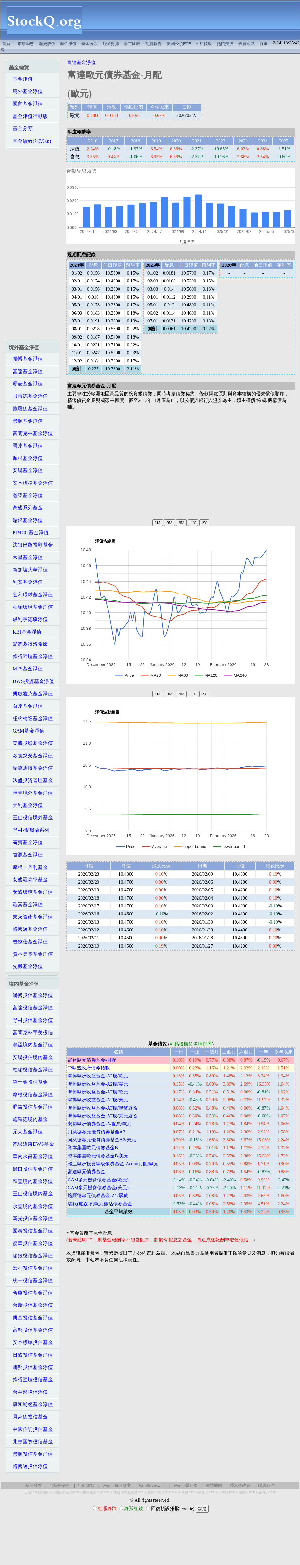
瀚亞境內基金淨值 (31, 1044)
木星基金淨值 (26, 557)
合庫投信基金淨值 (31, 1292)
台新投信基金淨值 (31, 1305)
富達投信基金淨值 (31, 1007)
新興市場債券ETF (160, 1492)
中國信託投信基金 (31, 1429)
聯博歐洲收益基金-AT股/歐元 (98, 1091)
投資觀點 (246, 43)
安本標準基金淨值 (31, 483)
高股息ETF (206, 1492)
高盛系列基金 (26, 507)
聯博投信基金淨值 (31, 995)
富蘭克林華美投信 (31, 1032)
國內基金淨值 (26, 104)
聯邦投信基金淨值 (31, 1367)
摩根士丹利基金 (28, 867)
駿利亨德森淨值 (28, 619)
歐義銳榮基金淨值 (31, 755)
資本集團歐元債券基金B (93, 1147)
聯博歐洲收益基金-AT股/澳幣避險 (102, 1107)
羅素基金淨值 (26, 904)
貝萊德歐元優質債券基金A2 (96, 1131)
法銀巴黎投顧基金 (31, 545)
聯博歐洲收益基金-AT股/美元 (98, 1099)
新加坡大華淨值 (28, 569)
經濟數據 (111, 43)
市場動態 (26, 43)
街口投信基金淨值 (31, 1169)
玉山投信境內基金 (31, 1193)
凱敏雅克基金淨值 (31, 693)
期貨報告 (153, 43)
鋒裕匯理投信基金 (31, 1379)
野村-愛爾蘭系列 (29, 830)
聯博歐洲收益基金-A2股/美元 (98, 1084)
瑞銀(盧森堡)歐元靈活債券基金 (100, 1203)
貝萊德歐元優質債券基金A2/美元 (102, 1139)
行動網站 (86, 1485)
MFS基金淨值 (26, 668)
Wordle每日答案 (116, 1485)
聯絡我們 (266, 1485)
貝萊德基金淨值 (28, 396)
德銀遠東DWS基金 (31, 1144)
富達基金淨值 (26, 371)
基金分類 (89, 43)
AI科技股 (204, 43)
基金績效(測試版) (30, 141)
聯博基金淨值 (26, 359)
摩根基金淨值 (26, 458)
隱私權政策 (240, 1485)
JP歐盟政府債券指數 (89, 1067)
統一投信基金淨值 (31, 1280)
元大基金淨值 (26, 1131)
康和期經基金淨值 (31, 1404)
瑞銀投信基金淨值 (31, 1255)
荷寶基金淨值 (26, 842)
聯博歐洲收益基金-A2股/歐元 (98, 1075)
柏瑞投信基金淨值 (31, 1069)
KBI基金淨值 (25, 632)
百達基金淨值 (26, 706)
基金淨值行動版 (28, 116)
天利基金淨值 (26, 805)
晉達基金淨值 (26, 446)
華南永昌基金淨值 (31, 1156)
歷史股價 (47, 43)
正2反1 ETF (267, 1492)
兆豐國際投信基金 (31, 1441)
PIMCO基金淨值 (29, 532)
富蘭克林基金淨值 (31, 433)
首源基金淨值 (26, 854)
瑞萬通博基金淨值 (31, 768)
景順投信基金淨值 (31, 1454)
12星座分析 (60, 1485)
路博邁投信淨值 (28, 1466)
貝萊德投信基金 (28, 1416)
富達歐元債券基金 (86, 1171)
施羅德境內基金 (28, 1119)
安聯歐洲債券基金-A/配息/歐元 (100, 1123)
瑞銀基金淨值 (26, 520)
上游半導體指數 (36, 1492)
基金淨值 (68, 43)
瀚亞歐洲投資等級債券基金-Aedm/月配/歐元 (113, 1163)
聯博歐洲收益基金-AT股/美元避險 (102, 1115)
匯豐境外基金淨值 (31, 793)
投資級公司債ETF (96, 1492)
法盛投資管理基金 (31, 780)
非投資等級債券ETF (129, 1492)
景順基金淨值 (26, 421)
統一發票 (33, 1485)
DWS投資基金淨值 (31, 681)
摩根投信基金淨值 (31, 1094)
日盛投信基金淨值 (31, 1355)
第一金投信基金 (28, 1082)
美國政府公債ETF (65, 1492)
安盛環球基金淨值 (31, 892)
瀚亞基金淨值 (26, 495)
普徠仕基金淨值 (28, 941)
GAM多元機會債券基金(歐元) (98, 1179)
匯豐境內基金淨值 (31, 1181)
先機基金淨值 (26, 966)
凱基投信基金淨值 (31, 1317)
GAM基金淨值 (26, 730)
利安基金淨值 (26, 582)
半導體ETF (226, 1492)
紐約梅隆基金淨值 (31, 718)
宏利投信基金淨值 (31, 1268)
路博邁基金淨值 (28, 929)
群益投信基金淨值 (31, 1107)
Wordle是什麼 (185, 1485)
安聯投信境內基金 (31, 1057)
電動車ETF (247, 1492)
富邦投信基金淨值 (31, 1330)
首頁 (6, 43)
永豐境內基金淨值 (31, 1206)
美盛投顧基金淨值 (31, 743)
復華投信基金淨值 (31, 1243)
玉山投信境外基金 (31, 817)
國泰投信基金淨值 (31, 1230)
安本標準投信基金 (31, 1342)
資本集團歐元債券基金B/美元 (98, 1155)
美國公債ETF (179, 43)
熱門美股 (225, 43)
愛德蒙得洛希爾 (28, 644)
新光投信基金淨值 (31, 1218)
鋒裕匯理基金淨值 (31, 656)
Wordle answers (152, 1485)
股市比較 (132, 43)
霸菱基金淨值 (26, 383)
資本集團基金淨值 (31, 954)
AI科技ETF (186, 1492)
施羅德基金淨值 (28, 408)
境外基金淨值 (26, 91)
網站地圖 (214, 1485)
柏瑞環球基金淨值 (31, 607)
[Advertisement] (194, 20)
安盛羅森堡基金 (28, 879)
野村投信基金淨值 (31, 1020)
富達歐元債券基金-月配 (92, 1060)
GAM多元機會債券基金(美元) (98, 1187)
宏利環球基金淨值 (31, 594)
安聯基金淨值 (26, 470)
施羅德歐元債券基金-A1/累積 (98, 1195)
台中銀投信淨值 (28, 1392)
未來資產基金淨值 (31, 916)
